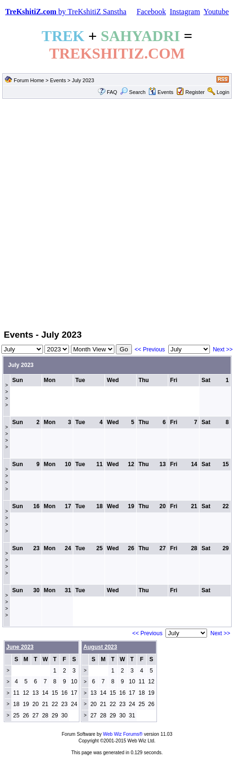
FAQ (112, 92)
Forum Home (29, 80)
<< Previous (150, 349)
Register (195, 92)
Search (133, 92)
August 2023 (100, 647)
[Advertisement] (116, 213)
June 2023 (20, 647)
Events (58, 80)
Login (223, 92)
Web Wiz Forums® (123, 734)
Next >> (223, 349)
